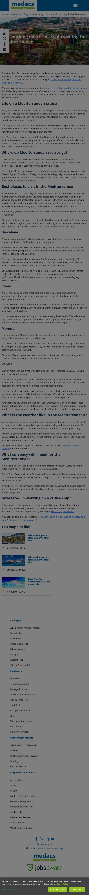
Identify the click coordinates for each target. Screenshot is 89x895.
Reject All (77, 889)
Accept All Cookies (57, 889)
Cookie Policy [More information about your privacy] (62, 884)
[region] (44, 886)
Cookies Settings (9, 889)
